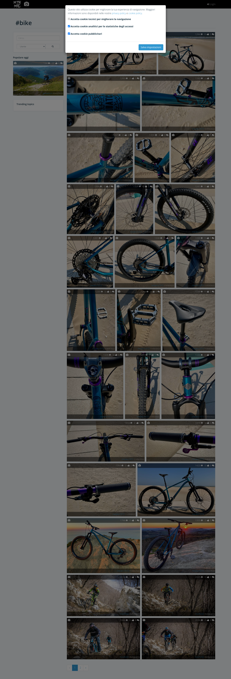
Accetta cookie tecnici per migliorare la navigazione (101, 19)
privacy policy (119, 13)
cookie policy (135, 13)
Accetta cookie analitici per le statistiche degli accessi (102, 26)
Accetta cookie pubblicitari (86, 33)
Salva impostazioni (151, 47)
